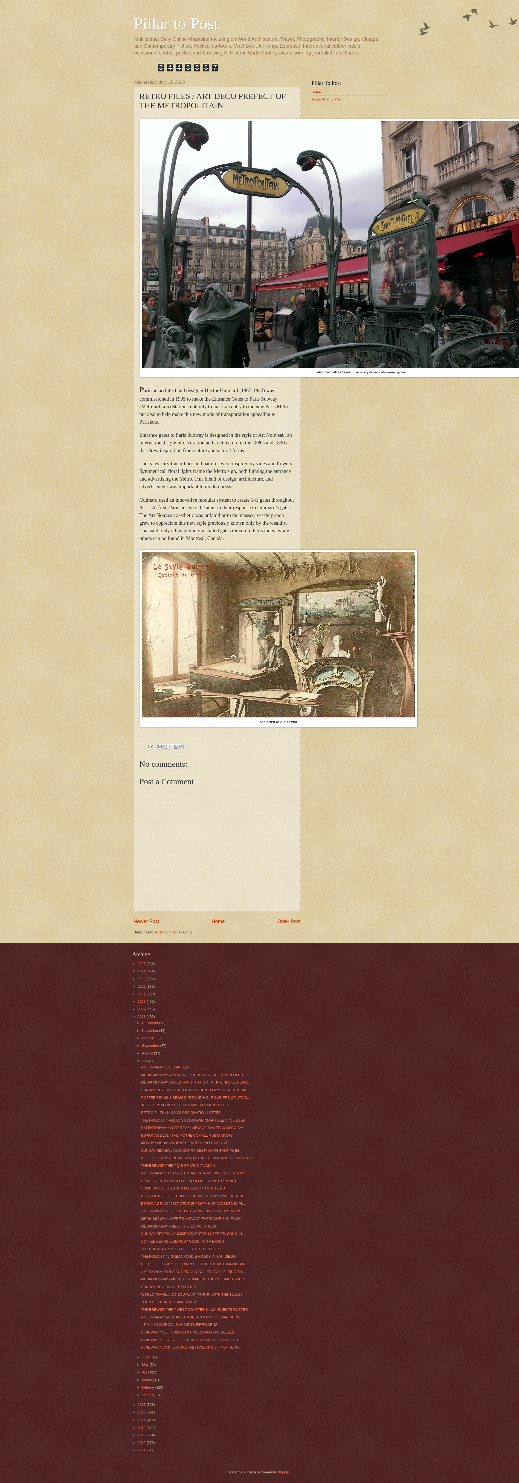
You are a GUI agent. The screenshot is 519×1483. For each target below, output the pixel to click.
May (146, 1365)
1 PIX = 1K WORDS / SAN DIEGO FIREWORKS (179, 1325)
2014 (142, 1427)
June (146, 1357)
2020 (142, 1001)
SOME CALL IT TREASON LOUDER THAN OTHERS (183, 1188)
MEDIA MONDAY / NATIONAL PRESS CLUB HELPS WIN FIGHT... (193, 1075)
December (150, 1023)
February (149, 1387)
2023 (142, 979)
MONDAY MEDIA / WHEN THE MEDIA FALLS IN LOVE (184, 1143)
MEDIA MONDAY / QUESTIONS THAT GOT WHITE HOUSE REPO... (195, 1082)
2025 (142, 964)
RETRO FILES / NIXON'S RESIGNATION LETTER (181, 1113)
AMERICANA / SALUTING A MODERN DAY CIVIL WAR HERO (190, 1317)
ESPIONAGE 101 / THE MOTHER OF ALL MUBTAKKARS (187, 1135)
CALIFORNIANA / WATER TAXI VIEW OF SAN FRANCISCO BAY (192, 1128)
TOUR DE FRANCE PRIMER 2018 (168, 1302)
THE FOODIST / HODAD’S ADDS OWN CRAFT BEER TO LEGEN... (195, 1120)
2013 (142, 1435)
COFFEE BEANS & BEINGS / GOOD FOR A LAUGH (182, 1241)
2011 (142, 1450)
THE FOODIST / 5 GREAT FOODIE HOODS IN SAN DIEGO (188, 1256)
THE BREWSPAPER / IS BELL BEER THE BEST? (180, 1249)
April (146, 1372)
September (151, 1046)
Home (218, 921)
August (148, 1053)
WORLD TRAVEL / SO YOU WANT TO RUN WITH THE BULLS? (192, 1294)
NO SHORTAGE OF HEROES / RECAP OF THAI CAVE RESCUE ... (194, 1196)
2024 (142, 971)
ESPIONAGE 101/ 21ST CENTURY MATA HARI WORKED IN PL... (193, 1204)
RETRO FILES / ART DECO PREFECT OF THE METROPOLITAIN (193, 1264)
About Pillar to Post (327, 99)
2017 (142, 1404)
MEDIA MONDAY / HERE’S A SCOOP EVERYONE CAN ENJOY (191, 1219)
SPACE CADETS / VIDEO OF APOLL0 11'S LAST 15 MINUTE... (191, 1181)
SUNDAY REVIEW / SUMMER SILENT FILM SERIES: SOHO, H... (193, 1234)
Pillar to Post (176, 24)
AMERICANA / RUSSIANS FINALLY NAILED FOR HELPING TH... (193, 1272)
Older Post (288, 921)
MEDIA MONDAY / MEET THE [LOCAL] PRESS (178, 1226)
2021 (142, 994)
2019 (142, 1009)
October (148, 1038)
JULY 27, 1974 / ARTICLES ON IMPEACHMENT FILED (184, 1105)
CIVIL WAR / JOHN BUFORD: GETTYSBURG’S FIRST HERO (190, 1347)
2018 (142, 1016)
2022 (142, 986)
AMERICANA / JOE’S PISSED (165, 1067)
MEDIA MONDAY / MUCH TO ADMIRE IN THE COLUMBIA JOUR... (194, 1279)
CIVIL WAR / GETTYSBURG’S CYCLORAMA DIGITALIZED (188, 1332)
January (148, 1395)
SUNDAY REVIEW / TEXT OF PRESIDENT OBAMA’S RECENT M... (194, 1090)
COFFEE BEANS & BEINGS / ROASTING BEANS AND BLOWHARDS (196, 1158)
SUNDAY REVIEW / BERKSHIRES (168, 1287)
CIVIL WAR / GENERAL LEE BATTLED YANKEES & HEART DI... (192, 1340)
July (145, 1061)
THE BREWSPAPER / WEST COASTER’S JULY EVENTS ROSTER (194, 1309)
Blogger (284, 1472)
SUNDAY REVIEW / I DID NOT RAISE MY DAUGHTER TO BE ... (192, 1150)
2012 (142, 1443)
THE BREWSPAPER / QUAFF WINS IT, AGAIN (178, 1165)
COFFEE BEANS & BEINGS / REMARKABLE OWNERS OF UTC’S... (195, 1098)
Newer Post (146, 921)
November (150, 1030)
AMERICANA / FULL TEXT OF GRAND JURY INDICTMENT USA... (194, 1211)
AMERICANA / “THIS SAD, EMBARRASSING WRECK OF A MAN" (193, 1173)
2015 (142, 1420)
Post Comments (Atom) (173, 932)
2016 (142, 1412)
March (147, 1380)
